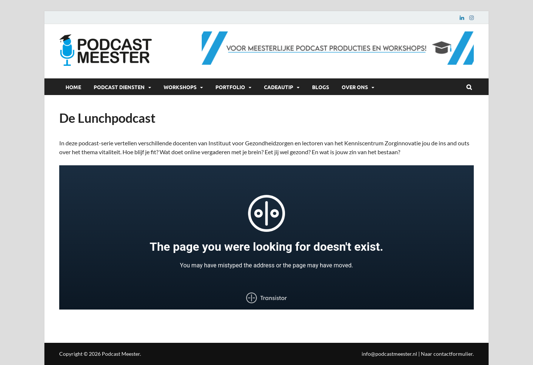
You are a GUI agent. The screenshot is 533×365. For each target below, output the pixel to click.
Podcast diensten (119, 87)
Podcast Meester (121, 354)
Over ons (355, 87)
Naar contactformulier (447, 354)
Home (73, 87)
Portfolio (230, 87)
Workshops (180, 87)
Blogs (320, 87)
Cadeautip (278, 87)
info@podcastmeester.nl (389, 354)
